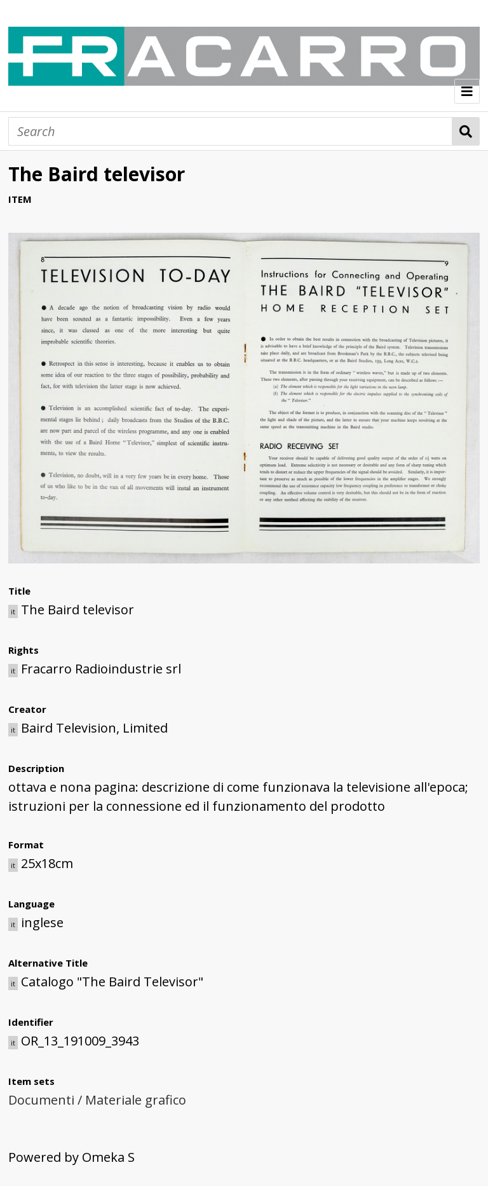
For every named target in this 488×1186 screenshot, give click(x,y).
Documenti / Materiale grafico (97, 1099)
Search (466, 131)
